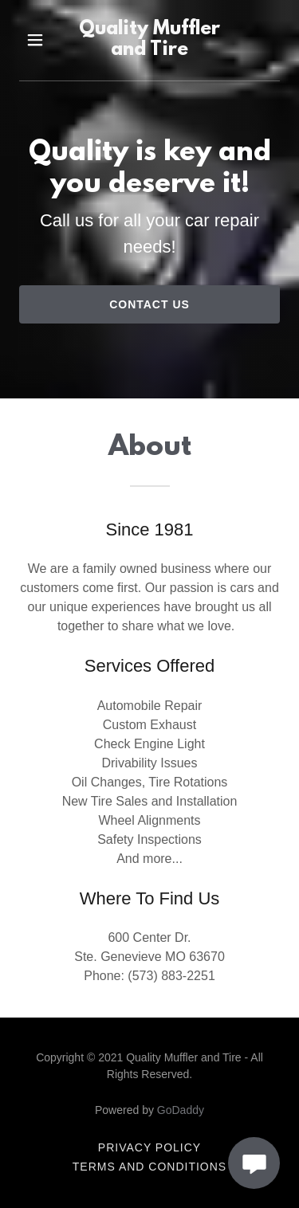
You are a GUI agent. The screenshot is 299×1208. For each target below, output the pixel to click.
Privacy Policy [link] (149, 1147)
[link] (149, 40)
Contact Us (149, 304)
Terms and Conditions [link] (149, 1166)
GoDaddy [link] (180, 1110)
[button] (35, 40)
